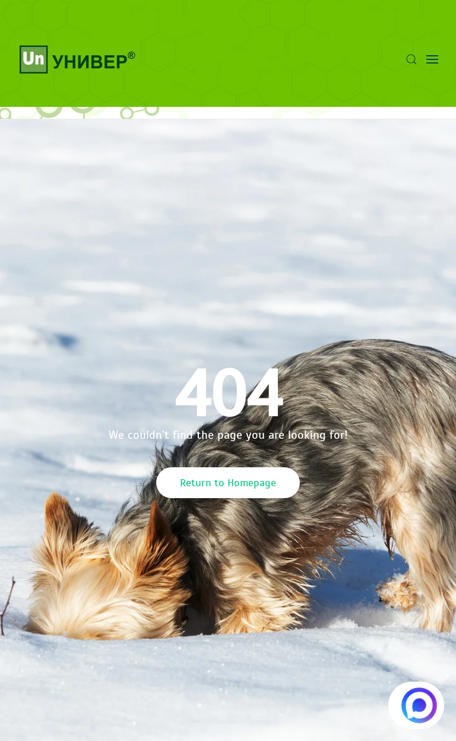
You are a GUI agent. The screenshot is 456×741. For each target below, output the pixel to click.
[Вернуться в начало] (77, 59)
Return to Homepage (228, 482)
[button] (411, 59)
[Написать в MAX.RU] (416, 705)
